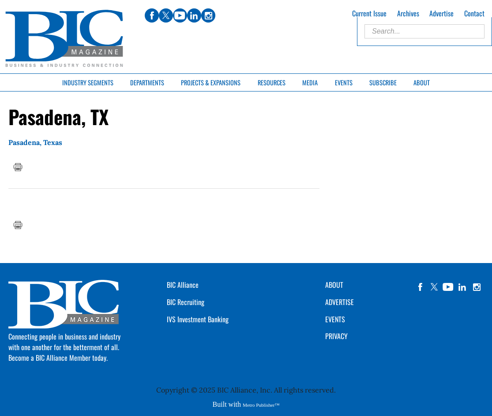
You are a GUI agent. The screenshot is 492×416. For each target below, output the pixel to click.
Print (17, 167)
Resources (271, 82)
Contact (474, 13)
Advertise (441, 13)
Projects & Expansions (210, 82)
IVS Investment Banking (198, 319)
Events (344, 82)
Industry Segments (87, 82)
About (421, 82)
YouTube (448, 287)
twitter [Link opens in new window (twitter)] (166, 15)
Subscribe (383, 82)
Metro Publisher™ (261, 405)
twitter (434, 287)
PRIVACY (336, 336)
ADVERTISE (339, 302)
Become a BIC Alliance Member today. (58, 357)
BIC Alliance (183, 284)
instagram (476, 287)
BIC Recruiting (185, 302)
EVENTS (335, 319)
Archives (408, 13)
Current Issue (369, 13)
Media (310, 82)
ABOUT (334, 284)
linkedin (462, 287)
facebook (420, 287)
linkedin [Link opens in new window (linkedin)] (194, 15)
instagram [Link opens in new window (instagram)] (208, 15)
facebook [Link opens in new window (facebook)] (152, 15)
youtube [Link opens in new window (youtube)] (180, 15)
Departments (147, 82)
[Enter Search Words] (424, 31)
